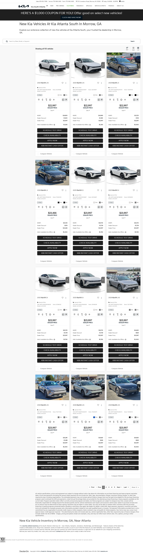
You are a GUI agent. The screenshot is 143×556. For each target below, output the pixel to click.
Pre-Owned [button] (60, 6)
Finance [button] (111, 6)
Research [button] (80, 6)
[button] (67, 65)
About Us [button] (120, 6)
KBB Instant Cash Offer (52, 146)
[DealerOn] (24, 551)
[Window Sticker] (66, 99)
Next (119, 487)
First (91, 487)
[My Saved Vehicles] (121, 1)
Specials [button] (89, 6)
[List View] (138, 49)
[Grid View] (133, 49)
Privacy (54, 551)
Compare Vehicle (46, 154)
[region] (52, 120)
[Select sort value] (127, 49)
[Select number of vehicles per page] (135, 487)
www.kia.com (104, 551)
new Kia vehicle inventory (30, 526)
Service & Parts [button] (100, 6)
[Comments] (63, 99)
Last (126, 487)
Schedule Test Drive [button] (52, 130)
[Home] (47, 6)
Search (132, 41)
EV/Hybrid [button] (70, 6)
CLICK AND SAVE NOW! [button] (71, 17)
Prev (98, 487)
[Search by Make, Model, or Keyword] (69, 41)
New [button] (51, 6)
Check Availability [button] (52, 135)
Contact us (59, 531)
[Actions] (65, 83)
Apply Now (52, 141)
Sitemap (49, 551)
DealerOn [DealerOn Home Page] (43, 551)
